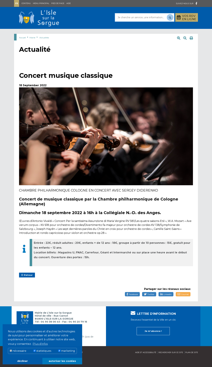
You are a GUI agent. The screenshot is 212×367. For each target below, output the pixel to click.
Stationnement (181, 32)
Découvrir (100, 32)
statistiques (42, 350)
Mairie (23, 32)
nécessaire (18, 350)
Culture (124, 32)
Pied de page (57, 3)
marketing (66, 350)
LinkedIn (166, 302)
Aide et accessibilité (145, 361)
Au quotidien (48, 32)
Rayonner (75, 32)
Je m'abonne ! (153, 339)
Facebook (132, 302)
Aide (68, 3)
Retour (27, 283)
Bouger (145, 32)
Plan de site (191, 361)
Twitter (149, 302)
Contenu (26, 3)
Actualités (44, 46)
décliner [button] (22, 361)
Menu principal (41, 3)
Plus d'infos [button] (40, 343)
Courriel (183, 302)
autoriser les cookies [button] (62, 361)
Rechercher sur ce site (171, 361)
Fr (16, 3)
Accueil (22, 46)
